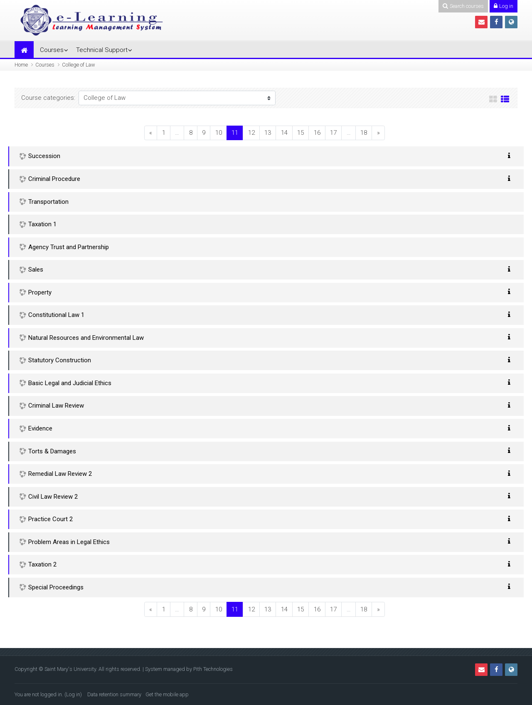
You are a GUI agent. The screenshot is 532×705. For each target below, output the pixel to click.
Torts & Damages (52, 451)
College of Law (78, 65)
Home (21, 65)
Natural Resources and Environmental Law (86, 337)
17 (333, 132)
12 (251, 132)
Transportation (48, 201)
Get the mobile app (167, 694)
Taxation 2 (42, 564)
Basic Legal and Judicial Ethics (69, 383)
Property (40, 292)
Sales (35, 269)
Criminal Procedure (54, 179)
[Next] (378, 133)
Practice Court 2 (50, 519)
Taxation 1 (42, 224)
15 (300, 132)
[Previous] (151, 133)
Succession (44, 156)
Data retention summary (114, 694)
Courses (52, 50)
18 (363, 132)
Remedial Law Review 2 (60, 473)
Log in (73, 694)
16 (317, 132)
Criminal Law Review (56, 405)
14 (284, 132)
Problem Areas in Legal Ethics (69, 542)
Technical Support (102, 50)
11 (237, 132)
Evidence (40, 428)
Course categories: (48, 97)
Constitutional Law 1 (56, 315)
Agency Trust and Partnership (68, 247)
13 (267, 132)
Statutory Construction (59, 360)
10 (218, 132)
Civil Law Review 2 (53, 496)
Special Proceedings (56, 587)
